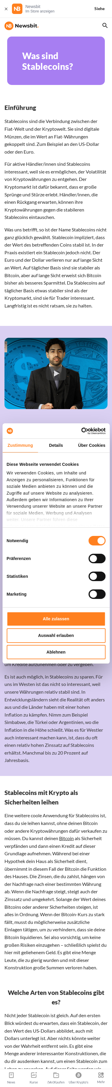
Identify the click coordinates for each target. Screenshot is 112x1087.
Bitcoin (66, 838)
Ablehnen (56, 652)
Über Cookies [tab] (91, 445)
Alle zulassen (56, 618)
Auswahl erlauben (56, 635)
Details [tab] (56, 445)
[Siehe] (103, 8)
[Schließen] (6, 8)
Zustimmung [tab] (20, 445)
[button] (56, 373)
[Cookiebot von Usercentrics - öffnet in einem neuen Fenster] (80, 431)
